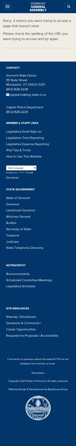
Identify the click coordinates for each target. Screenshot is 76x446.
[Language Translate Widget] (21, 167)
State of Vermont (18, 198)
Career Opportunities (21, 329)
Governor (12, 204)
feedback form (28, 363)
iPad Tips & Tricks (18, 150)
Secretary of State (18, 229)
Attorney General (18, 217)
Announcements (18, 274)
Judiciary (12, 242)
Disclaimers (28, 317)
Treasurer (12, 235)
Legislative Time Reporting (25, 138)
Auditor (11, 223)
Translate (25, 172)
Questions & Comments (23, 323)
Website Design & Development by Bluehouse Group (38, 389)
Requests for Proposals (22, 336)
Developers (38, 373)
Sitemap (12, 317)
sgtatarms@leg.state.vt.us (26, 95)
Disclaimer (12, 178)
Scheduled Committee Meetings (29, 280)
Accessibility (49, 336)
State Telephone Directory (24, 248)
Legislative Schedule (20, 286)
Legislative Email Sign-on (24, 132)
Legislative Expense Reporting (27, 144)
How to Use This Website (24, 156)
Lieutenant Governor (20, 210)
